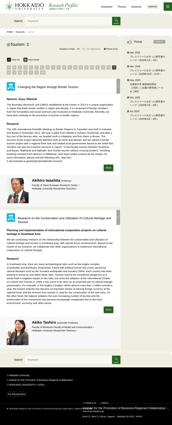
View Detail (31, 60)
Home (10, 32)
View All (13, 60)
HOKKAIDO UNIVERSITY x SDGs (27, 384)
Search (18, 21)
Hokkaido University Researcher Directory (54, 188)
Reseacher (107, 6)
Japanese (152, 6)
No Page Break (93, 49)
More (108, 167)
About (105, 403)
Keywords (136, 6)
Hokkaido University (19, 375)
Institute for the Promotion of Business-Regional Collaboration (41, 380)
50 (83, 49)
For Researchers (16, 394)
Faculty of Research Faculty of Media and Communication (62, 327)
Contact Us (90, 403)
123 (43, 72)
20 (78, 49)
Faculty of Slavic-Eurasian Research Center (55, 185)
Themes (122, 6)
